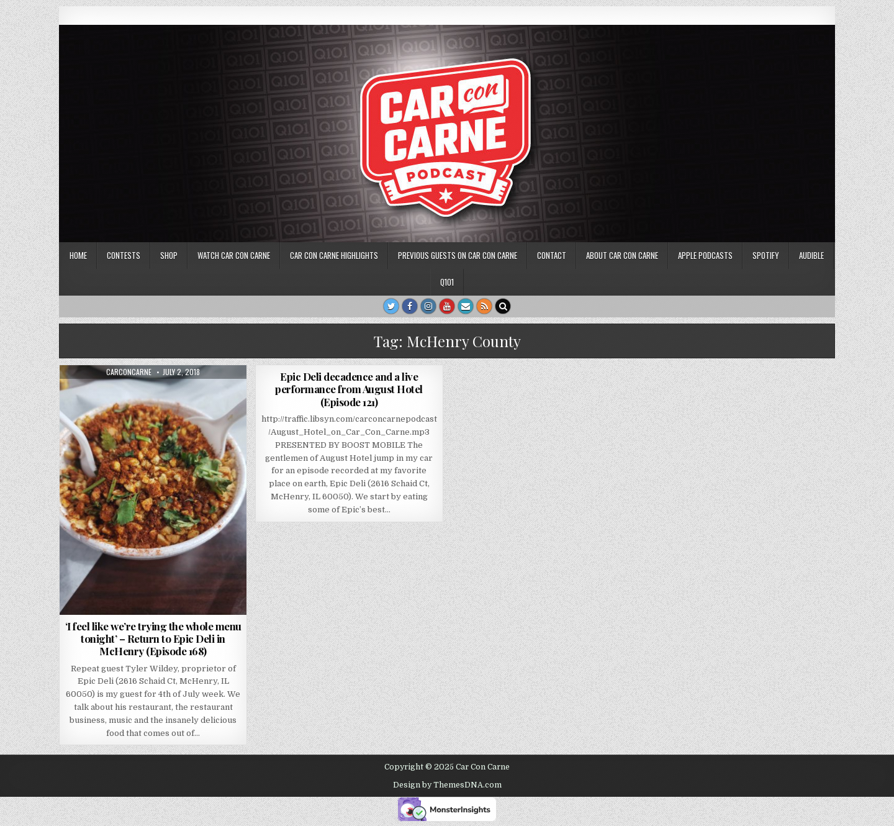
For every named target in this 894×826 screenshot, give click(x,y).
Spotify (765, 255)
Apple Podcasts (705, 255)
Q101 (447, 282)
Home (78, 255)
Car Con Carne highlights (334, 255)
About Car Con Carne (622, 255)
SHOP (169, 255)
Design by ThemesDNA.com (447, 785)
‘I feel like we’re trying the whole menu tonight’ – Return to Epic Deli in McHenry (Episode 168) (153, 638)
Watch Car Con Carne (233, 255)
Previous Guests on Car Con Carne (457, 255)
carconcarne (128, 372)
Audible (811, 255)
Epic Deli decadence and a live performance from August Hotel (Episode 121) (349, 389)
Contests (123, 255)
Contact (551, 255)
